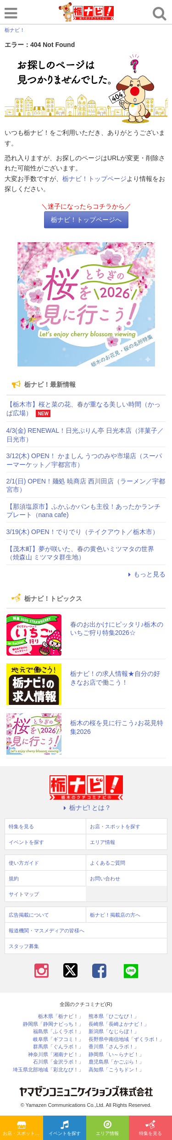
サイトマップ (24, 894)
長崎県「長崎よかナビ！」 (119, 1024)
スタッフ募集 (24, 946)
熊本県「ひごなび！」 (114, 1016)
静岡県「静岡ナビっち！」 (53, 1024)
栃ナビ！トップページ (94, 178)
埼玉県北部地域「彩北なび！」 (48, 1069)
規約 (14, 878)
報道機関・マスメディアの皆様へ (46, 930)
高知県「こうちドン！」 (116, 1069)
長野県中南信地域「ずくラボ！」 (126, 1039)
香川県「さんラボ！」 (114, 1046)
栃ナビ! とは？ (86, 807)
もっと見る (145, 574)
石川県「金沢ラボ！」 (58, 1061)
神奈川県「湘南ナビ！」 (55, 1054)
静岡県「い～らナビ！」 (116, 1054)
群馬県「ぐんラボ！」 (58, 1046)
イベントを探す (65, 1128)
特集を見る (150, 1128)
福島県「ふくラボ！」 (58, 1031)
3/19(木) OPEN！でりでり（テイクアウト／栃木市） (82, 531)
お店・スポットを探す (23, 1128)
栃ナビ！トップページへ (86, 219)
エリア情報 (107, 1128)
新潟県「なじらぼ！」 (114, 1031)
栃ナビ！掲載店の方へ (115, 915)
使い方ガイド (24, 863)
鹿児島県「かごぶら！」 (116, 1061)
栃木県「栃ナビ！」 (60, 1016)
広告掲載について (29, 915)
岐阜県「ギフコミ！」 (58, 1039)
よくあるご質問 (107, 863)
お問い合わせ (105, 878)
